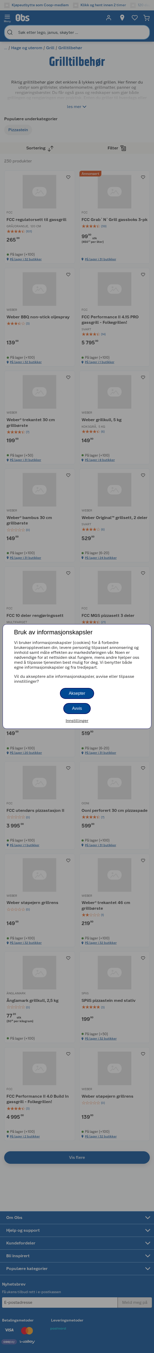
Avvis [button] (77, 708)
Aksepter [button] (77, 693)
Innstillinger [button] (77, 720)
